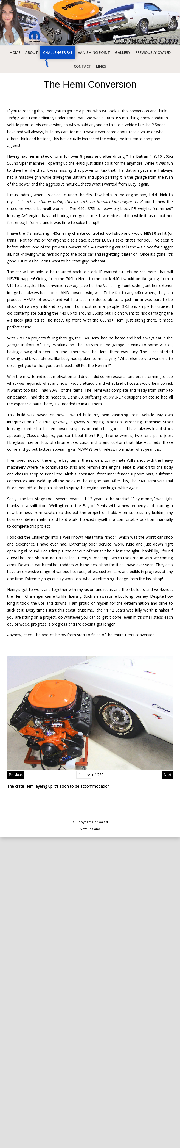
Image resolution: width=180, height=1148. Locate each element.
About (31, 52)
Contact (82, 66)
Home (15, 52)
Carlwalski (100, 822)
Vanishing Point (94, 52)
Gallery (122, 52)
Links (101, 66)
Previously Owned (153, 52)
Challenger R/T (58, 52)
